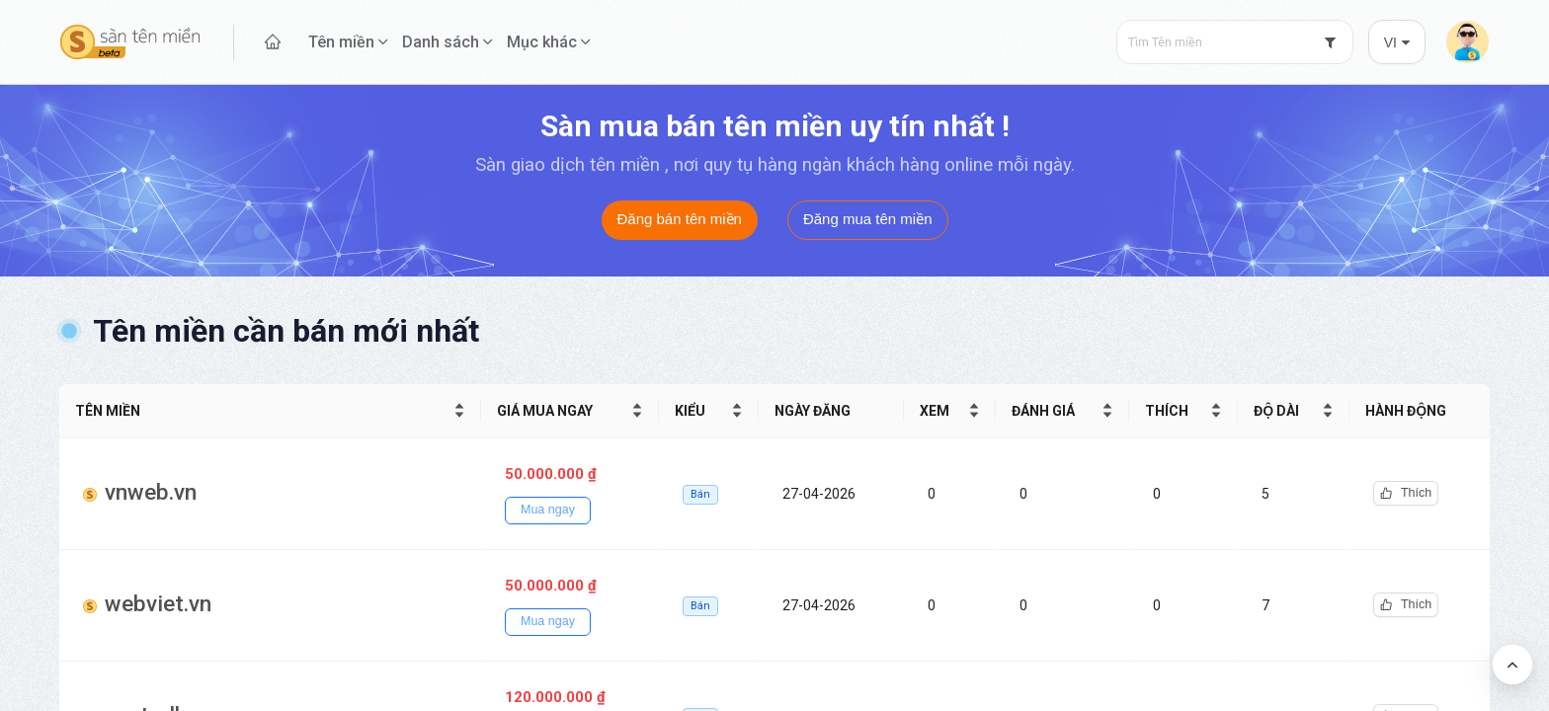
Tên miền (341, 42)
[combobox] (1234, 42)
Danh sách (440, 42)
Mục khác (542, 42)
